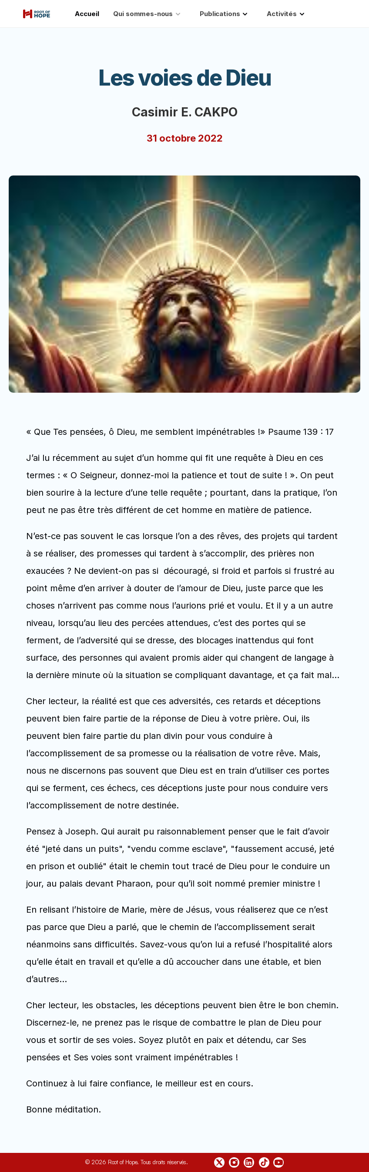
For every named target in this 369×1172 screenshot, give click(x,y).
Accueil (87, 14)
